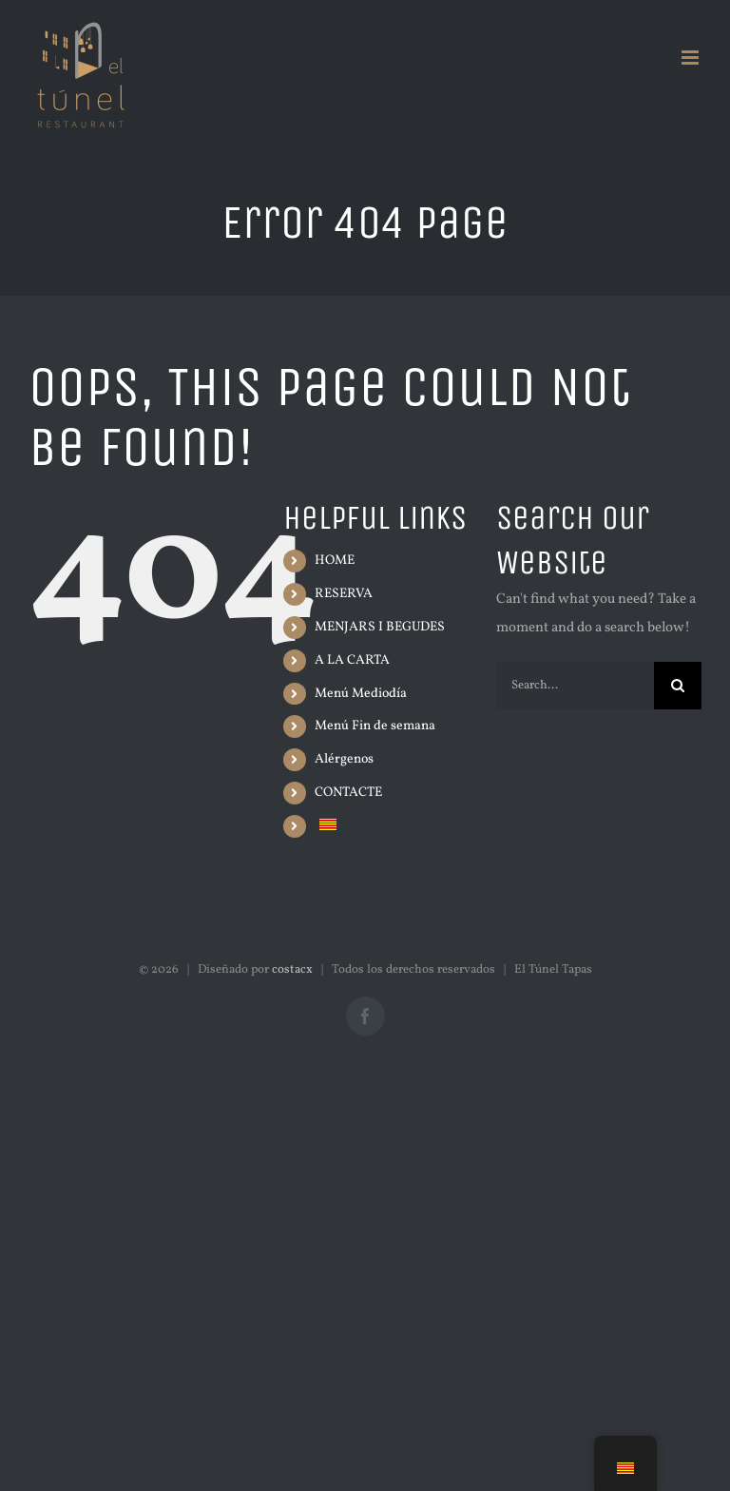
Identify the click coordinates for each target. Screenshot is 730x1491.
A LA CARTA (352, 660)
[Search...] (575, 685)
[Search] (677, 685)
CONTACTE (348, 793)
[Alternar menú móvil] (691, 58)
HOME (335, 561)
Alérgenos (344, 759)
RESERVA (344, 594)
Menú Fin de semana (375, 726)
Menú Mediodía (361, 694)
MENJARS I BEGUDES (380, 627)
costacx (292, 969)
